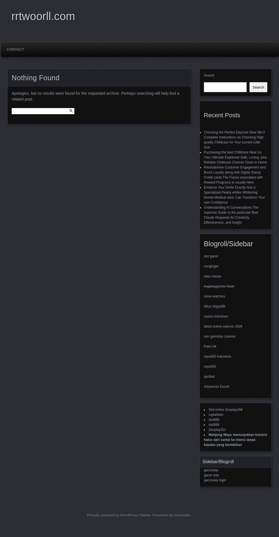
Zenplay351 (217, 430)
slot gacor (211, 256)
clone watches (214, 296)
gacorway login (215, 480)
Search (209, 75)
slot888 (214, 420)
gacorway (211, 470)
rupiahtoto (216, 415)
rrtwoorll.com (43, 16)
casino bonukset (216, 316)
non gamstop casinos (219, 336)
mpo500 (210, 366)
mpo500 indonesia (217, 356)
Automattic (182, 515)
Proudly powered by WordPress (112, 515)
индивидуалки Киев (219, 286)
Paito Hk (210, 346)
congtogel (211, 266)
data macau (212, 276)
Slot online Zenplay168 (226, 410)
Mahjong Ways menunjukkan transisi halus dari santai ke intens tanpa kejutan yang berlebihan (235, 440)
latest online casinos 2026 (223, 326)
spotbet (209, 377)
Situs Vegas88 (214, 306)
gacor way (211, 475)
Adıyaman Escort (216, 387)
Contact (15, 49)
